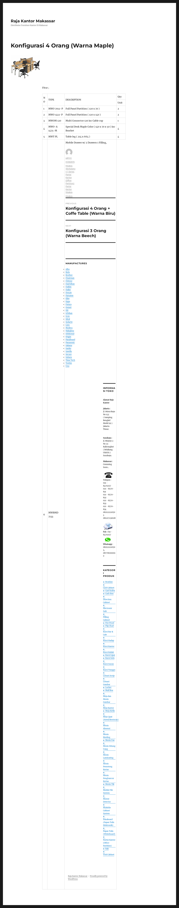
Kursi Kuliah (108, 652)
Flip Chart (109, 626)
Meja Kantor (108, 708)
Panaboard (70, 339)
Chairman (70, 278)
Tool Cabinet (108, 854)
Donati (69, 293)
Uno (67, 366)
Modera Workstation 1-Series (70, 169)
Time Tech (70, 360)
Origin (68, 337)
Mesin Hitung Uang (109, 747)
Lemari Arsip (109, 676)
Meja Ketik (110, 711)
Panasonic (70, 342)
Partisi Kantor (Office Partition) (109, 843)
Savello (69, 351)
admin (69, 158)
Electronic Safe (107, 609)
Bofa (68, 272)
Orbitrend (70, 334)
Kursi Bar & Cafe (108, 633)
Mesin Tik (109, 784)
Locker (108, 687)
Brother (69, 275)
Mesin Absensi (106, 727)
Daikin (68, 287)
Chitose (69, 281)
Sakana (69, 345)
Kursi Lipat (110, 655)
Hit (67, 310)
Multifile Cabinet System (107, 810)
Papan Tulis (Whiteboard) (109, 832)
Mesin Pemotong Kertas (107, 767)
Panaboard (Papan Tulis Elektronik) (108, 822)
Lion (68, 325)
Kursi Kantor (108, 646)
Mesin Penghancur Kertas (108, 778)
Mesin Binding (106, 735)
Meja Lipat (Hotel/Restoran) (111, 718)
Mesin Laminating (108, 756)
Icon (68, 316)
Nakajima (70, 331)
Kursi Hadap (108, 640)
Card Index (110, 591)
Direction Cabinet (107, 601)
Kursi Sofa (109, 658)
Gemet (68, 307)
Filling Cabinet (106, 618)
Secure (69, 354)
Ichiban (69, 313)
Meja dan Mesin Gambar (107, 699)
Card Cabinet (108, 588)
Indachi (69, 322)
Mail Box (109, 690)
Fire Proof (109, 623)
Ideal (68, 319)
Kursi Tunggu (109, 670)
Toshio (69, 363)
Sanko (68, 348)
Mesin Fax (110, 740)
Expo (68, 301)
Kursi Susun (108, 664)
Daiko (68, 290)
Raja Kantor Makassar (33, 21)
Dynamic (70, 295)
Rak (107, 849)
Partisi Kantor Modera (69, 189)
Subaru (69, 357)
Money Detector (107, 800)
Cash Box (109, 593)
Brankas (109, 582)
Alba (68, 269)
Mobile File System (108, 791)
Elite (68, 298)
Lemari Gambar (106, 683)
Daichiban (70, 284)
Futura (68, 304)
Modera (69, 196)
